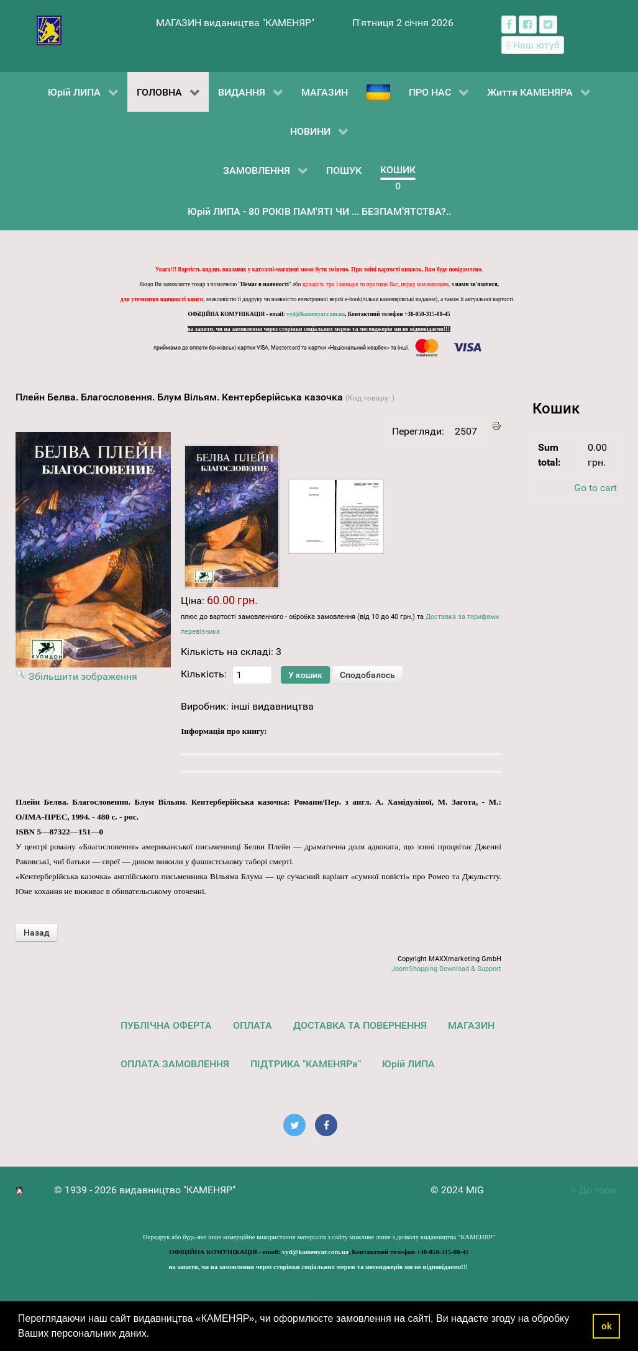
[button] (154, 1335)
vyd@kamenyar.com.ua (315, 314)
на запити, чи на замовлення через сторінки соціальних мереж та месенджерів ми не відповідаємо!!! (319, 329)
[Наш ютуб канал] (532, 45)
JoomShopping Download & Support (446, 969)
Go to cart (595, 488)
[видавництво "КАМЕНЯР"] (49, 29)
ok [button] (606, 1326)
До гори (593, 1190)
